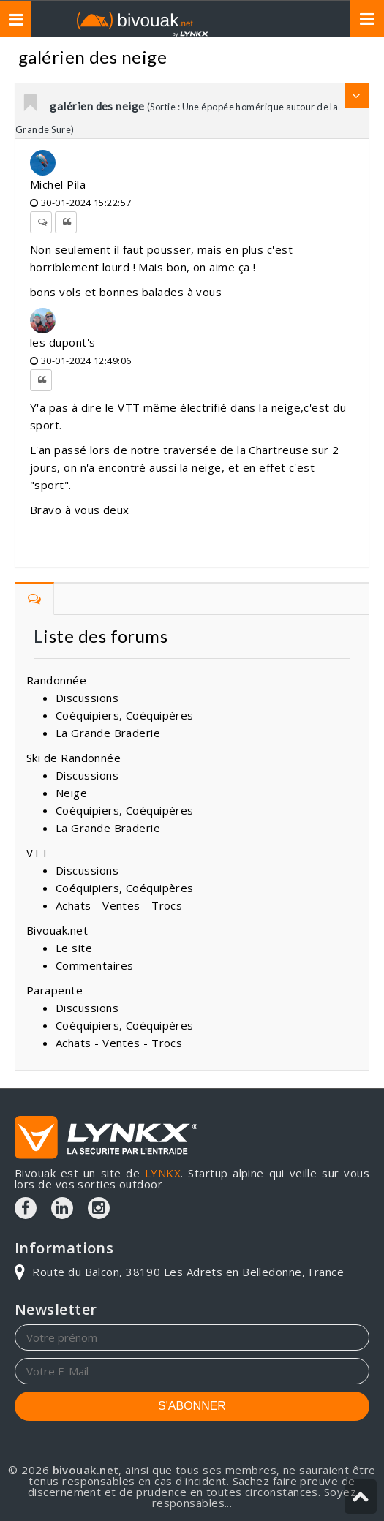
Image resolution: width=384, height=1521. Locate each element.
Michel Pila (58, 184)
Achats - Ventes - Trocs (119, 905)
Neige (71, 792)
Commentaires (94, 965)
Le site (74, 947)
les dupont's (62, 342)
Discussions (87, 697)
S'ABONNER (192, 1406)
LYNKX (163, 1173)
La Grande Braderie (108, 732)
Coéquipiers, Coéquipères (125, 715)
